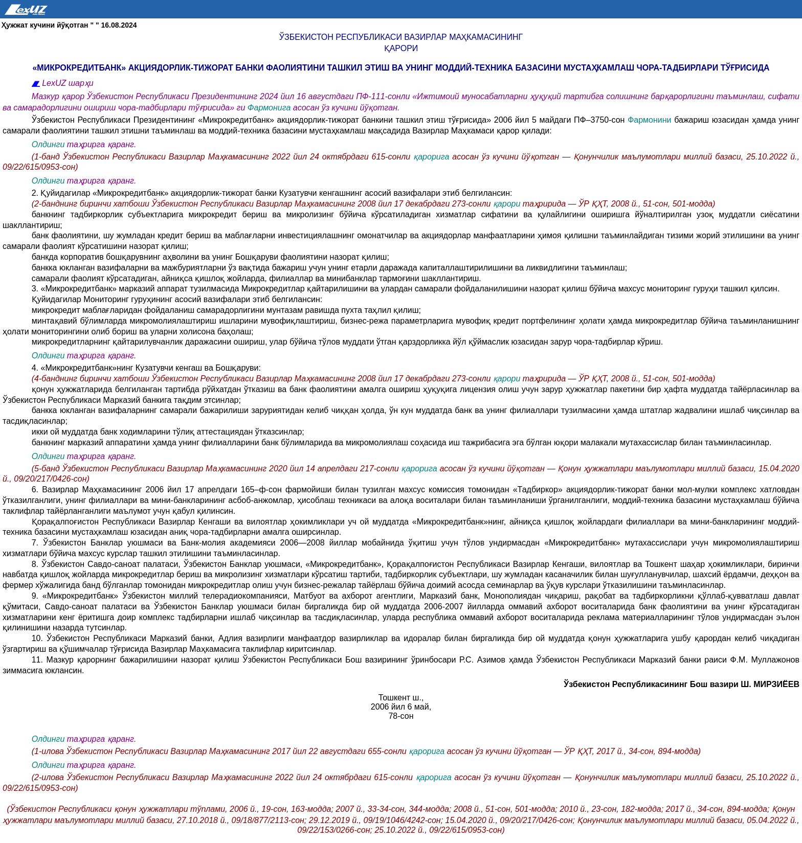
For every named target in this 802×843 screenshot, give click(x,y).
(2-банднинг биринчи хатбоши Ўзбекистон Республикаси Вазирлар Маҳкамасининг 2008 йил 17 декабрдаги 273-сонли (262, 203)
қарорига (432, 156)
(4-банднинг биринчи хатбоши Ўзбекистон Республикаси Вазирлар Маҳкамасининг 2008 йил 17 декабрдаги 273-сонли (262, 378)
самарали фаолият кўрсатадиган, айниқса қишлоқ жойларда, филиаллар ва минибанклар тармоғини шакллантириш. (256, 278)
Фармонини (651, 120)
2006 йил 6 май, (401, 706)
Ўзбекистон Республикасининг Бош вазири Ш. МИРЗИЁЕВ (681, 684)
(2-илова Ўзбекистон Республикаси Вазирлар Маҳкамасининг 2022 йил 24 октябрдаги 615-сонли (224, 777)
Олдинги (48, 144)
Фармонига (270, 107)
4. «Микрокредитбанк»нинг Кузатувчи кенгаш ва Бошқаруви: (146, 367)
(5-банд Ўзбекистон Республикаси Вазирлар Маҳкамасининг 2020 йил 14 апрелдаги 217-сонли (217, 468)
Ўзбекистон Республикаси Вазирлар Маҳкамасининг (401, 37)
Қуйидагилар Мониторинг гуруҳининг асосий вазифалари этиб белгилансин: (177, 299)
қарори (401, 48)
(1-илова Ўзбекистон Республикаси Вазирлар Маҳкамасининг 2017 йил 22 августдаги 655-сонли (220, 751)
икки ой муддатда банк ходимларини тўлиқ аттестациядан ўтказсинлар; (168, 431)
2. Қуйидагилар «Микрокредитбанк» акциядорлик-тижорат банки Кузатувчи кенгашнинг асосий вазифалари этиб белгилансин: (272, 193)
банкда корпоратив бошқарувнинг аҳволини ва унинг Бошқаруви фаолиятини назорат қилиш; (210, 257)
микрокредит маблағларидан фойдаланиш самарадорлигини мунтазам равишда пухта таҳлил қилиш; (226, 310)
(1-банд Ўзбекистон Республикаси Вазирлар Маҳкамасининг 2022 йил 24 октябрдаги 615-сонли (223, 156)
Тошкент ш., (401, 697)
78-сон (400, 716)
